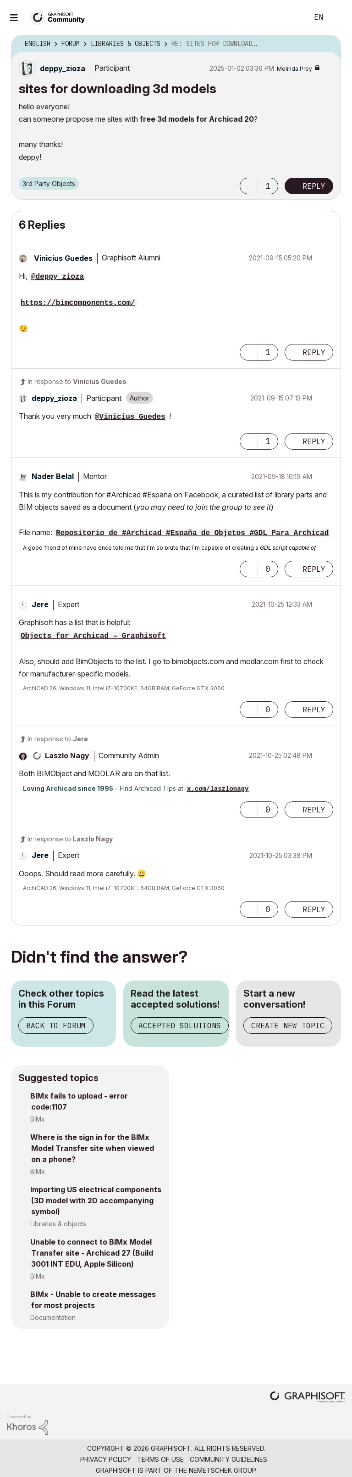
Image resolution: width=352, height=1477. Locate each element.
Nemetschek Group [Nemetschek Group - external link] (222, 1470)
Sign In (337, 17)
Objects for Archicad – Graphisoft (93, 636)
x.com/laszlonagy (217, 789)
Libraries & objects (58, 1224)
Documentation (53, 1317)
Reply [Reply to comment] (313, 352)
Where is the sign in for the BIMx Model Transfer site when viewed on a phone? (92, 1148)
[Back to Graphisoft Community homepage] (60, 17)
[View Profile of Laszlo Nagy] (67, 755)
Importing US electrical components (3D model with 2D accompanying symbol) (95, 1200)
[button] (249, 186)
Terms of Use (160, 1459)
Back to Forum (56, 1025)
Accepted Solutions (179, 1025)
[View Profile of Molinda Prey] (294, 68)
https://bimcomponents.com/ (78, 303)
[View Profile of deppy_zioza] (62, 68)
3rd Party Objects (48, 183)
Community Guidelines (228, 1459)
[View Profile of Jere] (40, 604)
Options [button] (328, 44)
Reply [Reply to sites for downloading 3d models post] (313, 186)
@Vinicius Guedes (130, 417)
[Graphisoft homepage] (307, 1397)
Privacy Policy (105, 1459)
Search (291, 17)
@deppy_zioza (57, 277)
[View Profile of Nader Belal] (53, 476)
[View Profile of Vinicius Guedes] (63, 258)
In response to (77, 381)
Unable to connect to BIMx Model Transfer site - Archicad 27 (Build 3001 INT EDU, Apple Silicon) (91, 1252)
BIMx (37, 1119)
